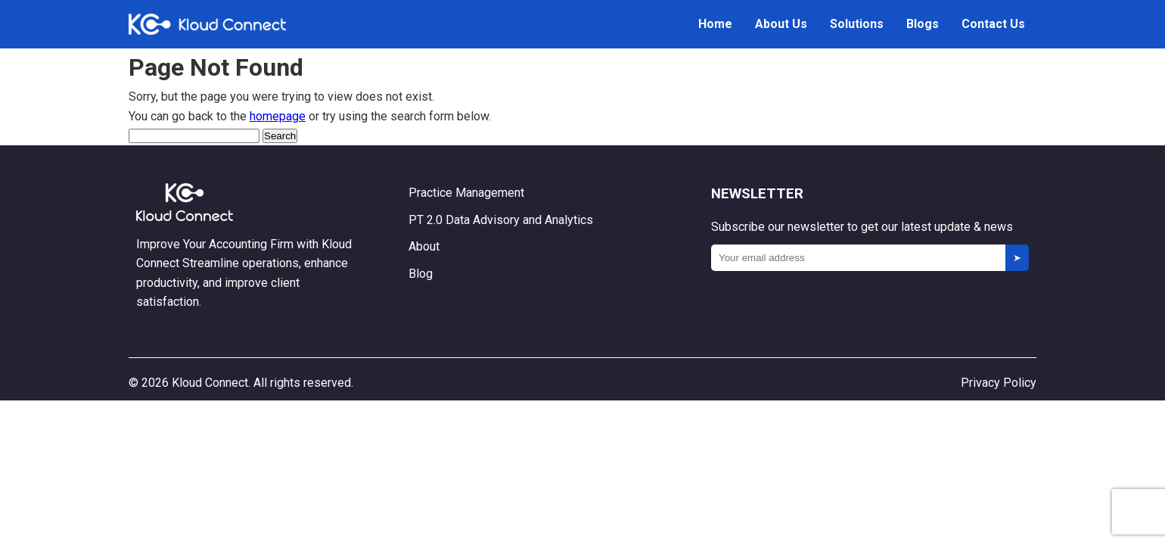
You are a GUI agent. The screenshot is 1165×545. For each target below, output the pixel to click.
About (424, 246)
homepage (278, 116)
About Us (781, 24)
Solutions (857, 24)
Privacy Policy (998, 382)
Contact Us (993, 24)
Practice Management (466, 192)
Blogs (922, 24)
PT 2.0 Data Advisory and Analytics (501, 220)
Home (715, 24)
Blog (421, 273)
